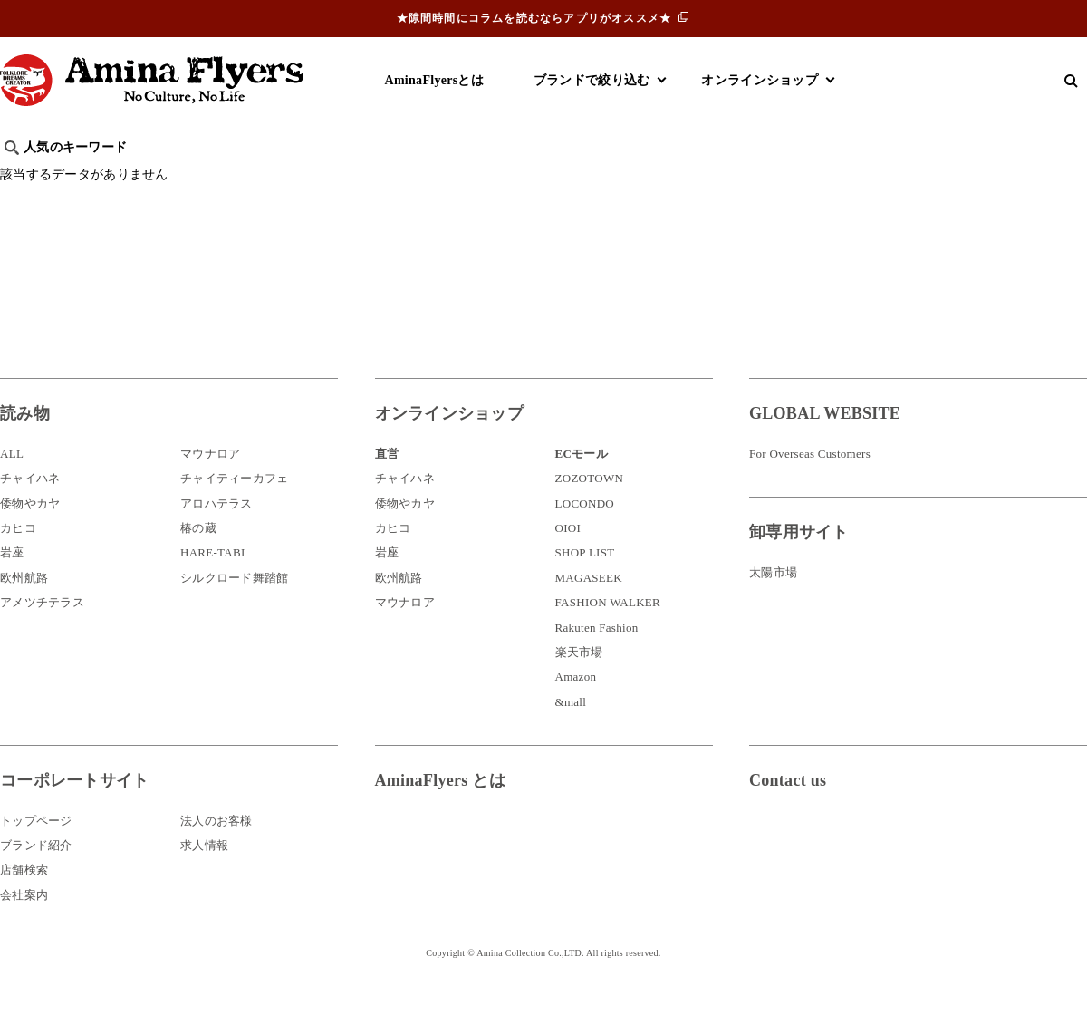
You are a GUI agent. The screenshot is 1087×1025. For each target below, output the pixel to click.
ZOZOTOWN (589, 505)
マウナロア (210, 481)
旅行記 (28, 177)
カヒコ (18, 555)
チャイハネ (30, 505)
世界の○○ (221, 177)
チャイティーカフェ (234, 505)
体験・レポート (873, 177)
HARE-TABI (212, 579)
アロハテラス (216, 530)
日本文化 (302, 177)
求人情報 (204, 872)
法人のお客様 (216, 847)
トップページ (36, 847)
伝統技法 (775, 177)
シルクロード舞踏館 (234, 605)
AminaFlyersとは (434, 80)
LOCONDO (585, 530)
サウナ (597, 177)
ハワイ (94, 177)
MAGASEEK (588, 605)
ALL (12, 481)
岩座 (12, 579)
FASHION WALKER (607, 629)
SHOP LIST (585, 579)
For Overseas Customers (810, 481)
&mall (571, 729)
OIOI (568, 555)
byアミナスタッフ (407, 177)
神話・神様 (518, 177)
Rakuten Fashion (597, 655)
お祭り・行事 (683, 177)
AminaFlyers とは (440, 807)
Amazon (576, 704)
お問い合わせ (857, 867)
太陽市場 (773, 599)
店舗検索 (24, 897)
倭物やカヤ (30, 530)
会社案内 (24, 922)
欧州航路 (24, 605)
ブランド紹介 (36, 872)
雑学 (154, 177)
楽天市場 (579, 679)
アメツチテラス (42, 629)
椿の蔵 (198, 555)
